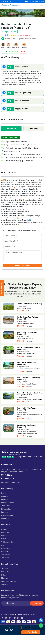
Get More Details (30, 632)
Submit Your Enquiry (22, 265)
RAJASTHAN (5, 532)
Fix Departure (6, 509)
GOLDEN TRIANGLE (7, 542)
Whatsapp (13, 51)
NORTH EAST (5, 551)
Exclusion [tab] (33, 128)
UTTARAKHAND (5, 548)
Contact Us (5, 519)
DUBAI (3, 575)
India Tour (4, 499)
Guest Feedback (7, 515)
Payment (4, 512)
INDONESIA (5, 572)
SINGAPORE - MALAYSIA (9, 581)
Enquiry (23, 51)
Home (3, 493)
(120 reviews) (25, 35)
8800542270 (6, 1)
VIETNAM (4, 584)
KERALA (3, 539)
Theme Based (6, 506)
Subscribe (37, 603)
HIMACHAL (4, 529)
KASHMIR (4, 536)
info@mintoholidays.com (34, 1)
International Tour (7, 503)
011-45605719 (7, 478)
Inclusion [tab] (11, 128)
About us (4, 496)
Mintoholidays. (18, 614)
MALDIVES (4, 578)
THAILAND (4, 569)
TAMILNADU (5, 558)
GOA (2, 545)
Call (5, 51)
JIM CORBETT (5, 555)
